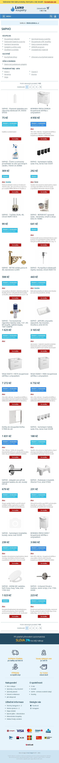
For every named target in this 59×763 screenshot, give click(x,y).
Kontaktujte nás (50, 2)
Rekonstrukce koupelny (14, 716)
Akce (32, 129)
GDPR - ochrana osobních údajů (41, 692)
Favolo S (34, 72)
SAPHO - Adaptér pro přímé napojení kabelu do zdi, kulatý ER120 (14, 482)
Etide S (6, 72)
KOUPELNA (6, 36)
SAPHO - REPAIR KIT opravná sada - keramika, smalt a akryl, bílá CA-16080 (43, 217)
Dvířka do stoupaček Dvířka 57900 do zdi (13, 428)
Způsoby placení (12, 692)
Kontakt (33, 689)
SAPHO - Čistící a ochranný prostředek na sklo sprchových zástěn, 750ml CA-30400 (14, 163)
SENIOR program (37, 47)
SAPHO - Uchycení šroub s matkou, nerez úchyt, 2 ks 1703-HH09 (44, 588)
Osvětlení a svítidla (11, 50)
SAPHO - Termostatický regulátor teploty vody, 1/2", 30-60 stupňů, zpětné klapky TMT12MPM (15, 324)
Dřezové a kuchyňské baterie (42, 57)
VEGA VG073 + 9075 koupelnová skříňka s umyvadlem (15, 375)
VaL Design (30, 753)
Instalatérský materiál (39, 50)
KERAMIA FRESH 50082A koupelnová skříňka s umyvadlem (41, 110)
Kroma (34, 74)
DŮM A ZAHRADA (8, 61)
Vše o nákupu (11, 686)
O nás (33, 686)
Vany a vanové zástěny (39, 44)
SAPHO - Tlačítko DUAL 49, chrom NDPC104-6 (13, 216)
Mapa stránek (11, 711)
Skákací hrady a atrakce (14, 719)
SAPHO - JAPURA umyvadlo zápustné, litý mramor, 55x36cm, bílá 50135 (42, 323)
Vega (6, 77)
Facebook (34, 706)
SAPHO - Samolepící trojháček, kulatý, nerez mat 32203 (14, 534)
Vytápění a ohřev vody (12, 47)
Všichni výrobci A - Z (13, 708)
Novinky (33, 694)
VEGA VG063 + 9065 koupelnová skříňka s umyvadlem (44, 375)
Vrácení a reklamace (13, 694)
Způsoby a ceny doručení (15, 689)
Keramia (7, 74)
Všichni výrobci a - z (32, 23)
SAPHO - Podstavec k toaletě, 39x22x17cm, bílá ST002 (42, 481)
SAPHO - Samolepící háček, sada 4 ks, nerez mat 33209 (42, 428)
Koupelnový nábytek (12, 39)
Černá (36, 182)
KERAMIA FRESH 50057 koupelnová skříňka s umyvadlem (40, 535)
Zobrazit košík (41, 8)
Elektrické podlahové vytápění (15, 64)
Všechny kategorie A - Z (14, 706)
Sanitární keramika (11, 44)
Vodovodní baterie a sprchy (14, 42)
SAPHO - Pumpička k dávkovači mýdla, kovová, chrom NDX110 (43, 269)
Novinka (8, 182)
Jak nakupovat (11, 697)
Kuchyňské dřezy (10, 57)
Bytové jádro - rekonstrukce (16, 714)
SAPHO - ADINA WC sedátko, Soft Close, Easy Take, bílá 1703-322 (13, 588)
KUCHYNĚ (6, 54)
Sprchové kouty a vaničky (40, 39)
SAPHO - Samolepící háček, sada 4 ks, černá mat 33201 (42, 162)
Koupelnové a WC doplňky (41, 42)
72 (40, 87)
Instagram (34, 708)
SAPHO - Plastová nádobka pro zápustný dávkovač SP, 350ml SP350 (14, 110)
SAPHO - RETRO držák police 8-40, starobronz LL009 (15, 269)
